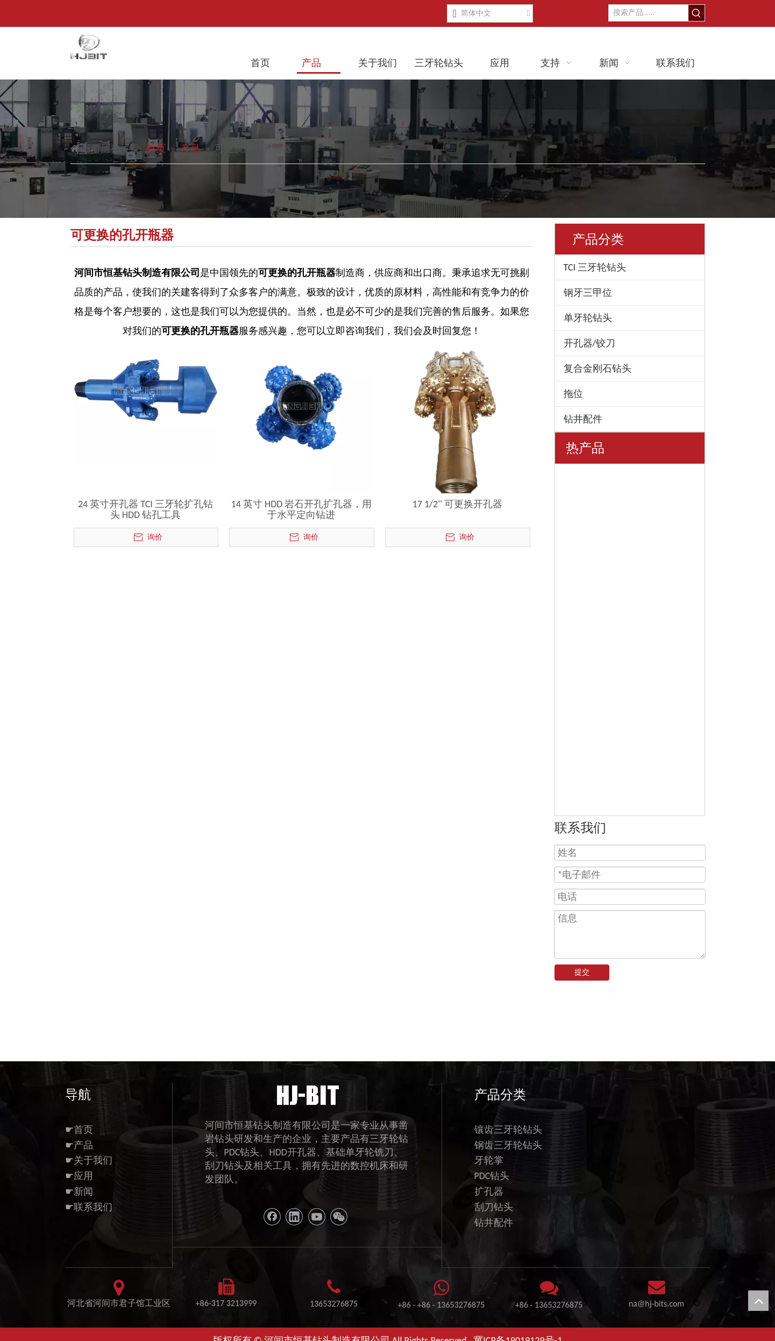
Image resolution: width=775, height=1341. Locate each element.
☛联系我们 (88, 1199)
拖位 (573, 394)
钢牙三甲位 (588, 293)
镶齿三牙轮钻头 (508, 1121)
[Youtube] (316, 1208)
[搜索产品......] (648, 13)
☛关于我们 (88, 1153)
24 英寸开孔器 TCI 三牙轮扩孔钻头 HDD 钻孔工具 (145, 509)
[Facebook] (272, 1208)
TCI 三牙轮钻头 (595, 267)
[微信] (338, 1208)
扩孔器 (488, 1184)
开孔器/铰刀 (590, 343)
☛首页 (79, 1121)
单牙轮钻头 (588, 318)
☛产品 (79, 1137)
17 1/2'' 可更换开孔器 (458, 504)
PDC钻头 (492, 1168)
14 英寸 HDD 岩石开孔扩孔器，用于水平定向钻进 (301, 509)
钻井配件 (583, 419)
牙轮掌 (488, 1153)
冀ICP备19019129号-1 (517, 1332)
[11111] (307, 1086)
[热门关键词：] (696, 13)
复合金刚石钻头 (597, 368)
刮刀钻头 (493, 1199)
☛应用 (79, 1168)
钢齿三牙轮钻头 (508, 1137)
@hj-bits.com (660, 1296)
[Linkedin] (294, 1208)
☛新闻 (79, 1184)
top (758, 1300)
